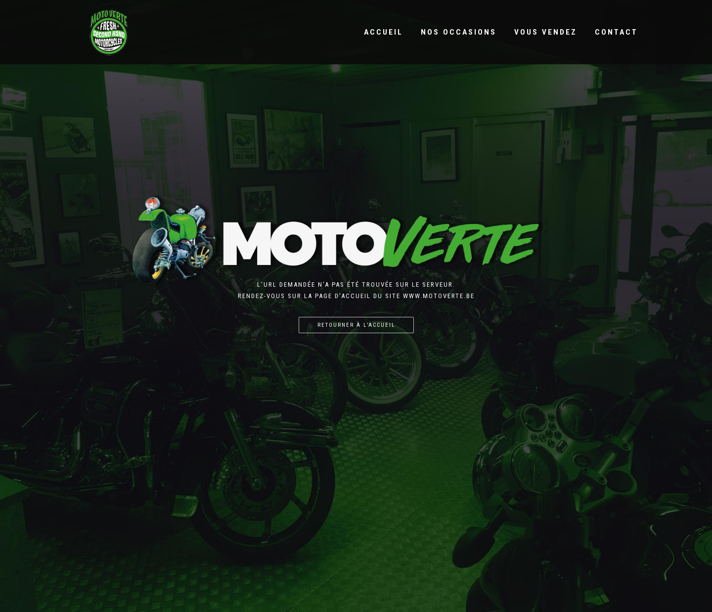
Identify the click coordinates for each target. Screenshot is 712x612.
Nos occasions (458, 32)
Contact (616, 32)
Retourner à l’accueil (356, 325)
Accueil (383, 32)
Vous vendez (545, 32)
